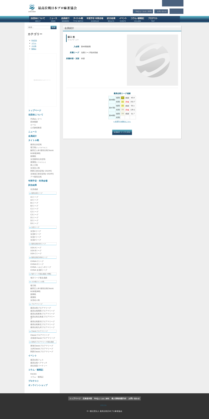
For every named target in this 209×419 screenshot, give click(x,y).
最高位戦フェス (36, 360)
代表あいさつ (36, 119)
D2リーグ (34, 220)
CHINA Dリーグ (37, 264)
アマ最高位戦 (36, 177)
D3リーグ (34, 223)
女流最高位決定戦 (37, 159)
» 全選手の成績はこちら (122, 121)
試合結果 (112, 19)
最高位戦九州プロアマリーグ (42, 327)
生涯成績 (34, 189)
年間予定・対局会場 (96, 19)
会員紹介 (66, 19)
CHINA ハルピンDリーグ (40, 267)
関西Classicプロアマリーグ (41, 351)
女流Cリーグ (35, 237)
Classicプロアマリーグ (39, 331)
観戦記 (34, 49)
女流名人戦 (35, 168)
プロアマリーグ (37, 304)
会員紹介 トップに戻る (122, 132)
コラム (34, 43)
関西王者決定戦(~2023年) (41, 171)
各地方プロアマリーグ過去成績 (42, 342)
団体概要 (34, 122)
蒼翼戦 (38, 162)
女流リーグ (35, 227)
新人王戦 (34, 165)
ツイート (103, 405)
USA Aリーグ (35, 248)
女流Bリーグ (35, 234)
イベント (124, 19)
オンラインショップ (170, 19)
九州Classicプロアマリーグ (41, 349)
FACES (34, 40)
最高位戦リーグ (37, 193)
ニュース (54, 19)
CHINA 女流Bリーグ (38, 270)
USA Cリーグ (36, 253)
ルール (33, 125)
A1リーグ (34, 197)
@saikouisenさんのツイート (42, 80)
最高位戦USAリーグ (38, 244)
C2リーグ (34, 212)
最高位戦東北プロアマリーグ (42, 324)
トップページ (34, 110)
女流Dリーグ (35, 240)
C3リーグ (34, 214)
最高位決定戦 (36, 144)
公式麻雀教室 (36, 128)
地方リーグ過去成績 (38, 278)
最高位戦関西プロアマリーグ (42, 311)
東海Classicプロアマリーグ (41, 346)
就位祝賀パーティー (38, 366)
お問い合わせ (161, 11)
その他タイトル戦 (37, 281)
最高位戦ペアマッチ (38, 363)
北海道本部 (172, 3)
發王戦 (38, 147)
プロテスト (154, 19)
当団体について (38, 19)
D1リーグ (34, 217)
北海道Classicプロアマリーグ (42, 338)
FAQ (143, 11)
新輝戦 (33, 156)
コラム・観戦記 (138, 19)
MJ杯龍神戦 (35, 153)
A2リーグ (34, 200)
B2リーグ (34, 206)
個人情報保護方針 (118, 398)
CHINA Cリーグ (37, 261)
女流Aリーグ (35, 231)
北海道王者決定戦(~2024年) (42, 174)
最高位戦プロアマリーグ (40, 308)
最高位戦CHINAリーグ (39, 257)
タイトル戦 (79, 19)
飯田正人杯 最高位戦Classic (42, 150)
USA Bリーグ (35, 250)
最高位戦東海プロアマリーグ (42, 314)
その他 (34, 46)
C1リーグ (34, 209)
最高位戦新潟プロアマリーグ (42, 321)
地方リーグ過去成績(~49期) (41, 274)
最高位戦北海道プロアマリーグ (42, 318)
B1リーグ (34, 203)
